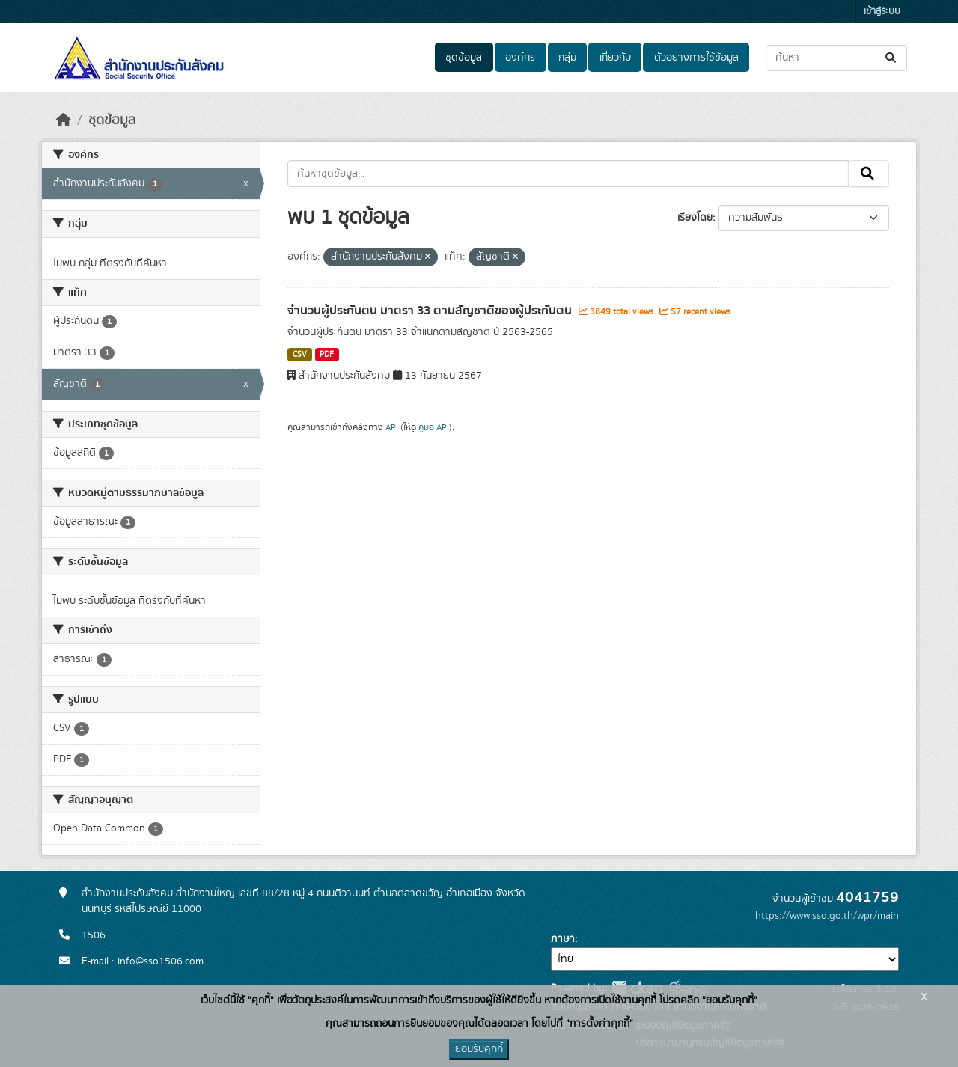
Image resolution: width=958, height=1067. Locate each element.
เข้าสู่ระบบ (882, 11)
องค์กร (520, 57)
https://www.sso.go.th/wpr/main (827, 915)
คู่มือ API (433, 427)
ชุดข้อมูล (463, 57)
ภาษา (563, 939)
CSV (300, 355)
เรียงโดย (695, 217)
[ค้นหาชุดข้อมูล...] (836, 58)
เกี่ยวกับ (615, 57)
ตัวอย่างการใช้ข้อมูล (696, 57)
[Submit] (892, 58)
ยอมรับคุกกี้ (479, 1049)
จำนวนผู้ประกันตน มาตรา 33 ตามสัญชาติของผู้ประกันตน (431, 310)
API (391, 427)
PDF (327, 355)
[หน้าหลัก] (63, 120)
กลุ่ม (567, 57)
